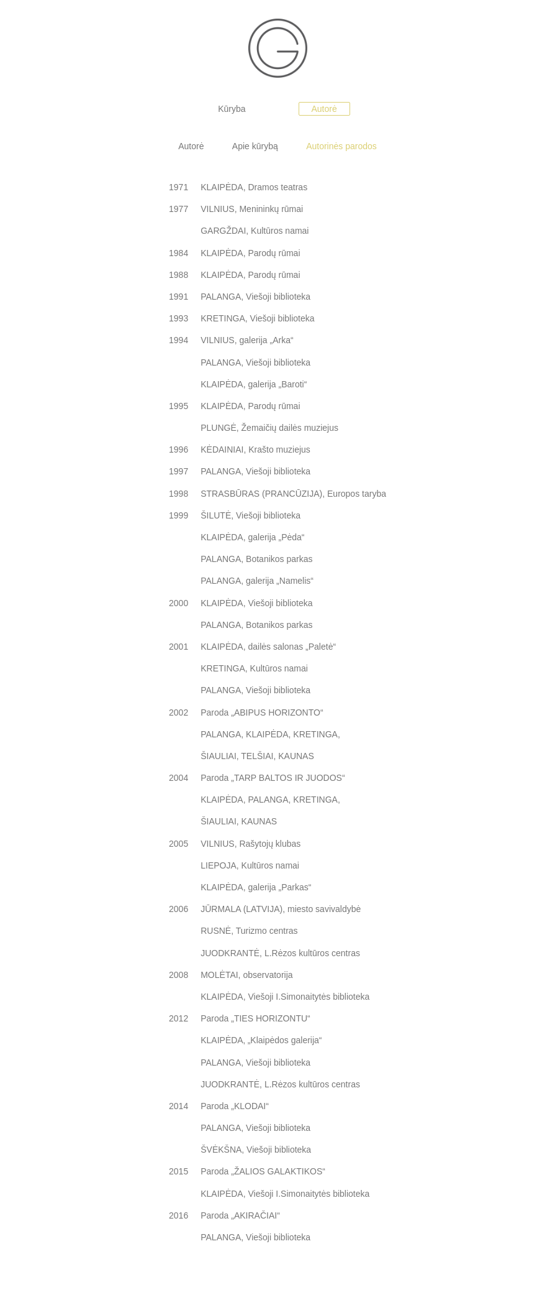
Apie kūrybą (255, 146)
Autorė (324, 109)
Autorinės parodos (342, 146)
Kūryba (231, 109)
